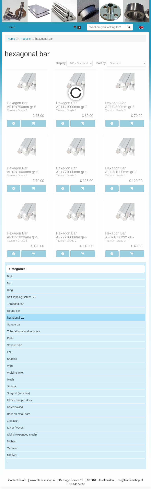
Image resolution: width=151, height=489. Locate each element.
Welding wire (15, 372)
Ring (10, 290)
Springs (11, 386)
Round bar (13, 310)
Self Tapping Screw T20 (21, 297)
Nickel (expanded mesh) (22, 434)
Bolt (9, 276)
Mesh (10, 379)
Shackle (12, 358)
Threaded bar (15, 303)
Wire (10, 365)
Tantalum (12, 448)
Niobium (12, 441)
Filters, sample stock (19, 400)
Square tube (14, 345)
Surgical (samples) (18, 393)
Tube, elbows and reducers (23, 331)
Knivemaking (15, 407)
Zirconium (13, 420)
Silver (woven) (16, 427)
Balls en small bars (18, 413)
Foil (9, 352)
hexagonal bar (16, 317)
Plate (10, 338)
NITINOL (12, 455)
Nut (9, 283)
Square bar (14, 324)
